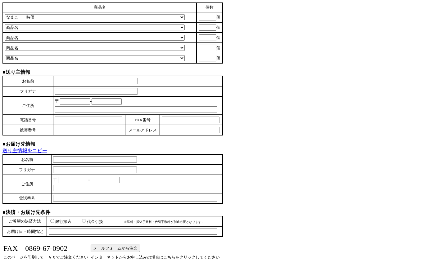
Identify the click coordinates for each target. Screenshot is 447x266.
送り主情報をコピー (24, 150)
